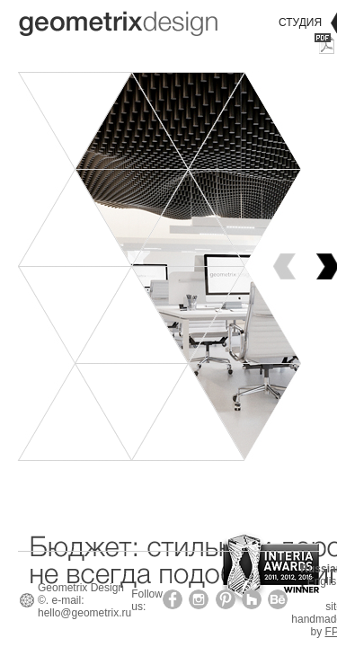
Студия (300, 22)
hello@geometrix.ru (84, 613)
